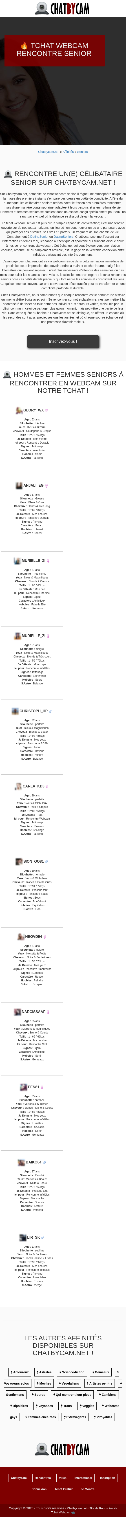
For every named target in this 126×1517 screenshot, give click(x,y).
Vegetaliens (70, 1383)
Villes (62, 1478)
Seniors (82, 152)
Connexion (38, 1489)
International (83, 1478)
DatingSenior (39, 236)
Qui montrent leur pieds (73, 1394)
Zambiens (109, 1394)
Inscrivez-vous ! (63, 341)
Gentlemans (15, 1394)
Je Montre (87, 1489)
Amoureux (21, 1372)
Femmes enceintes (42, 1417)
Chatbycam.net (48, 152)
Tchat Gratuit (64, 1489)
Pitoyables (104, 1417)
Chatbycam (19, 1478)
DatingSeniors (63, 236)
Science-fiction (73, 1372)
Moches (45, 1383)
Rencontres (43, 1478)
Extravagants (76, 1417)
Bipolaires (20, 1406)
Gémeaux (102, 1372)
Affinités (69, 152)
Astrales (45, 1372)
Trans (67, 1406)
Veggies (88, 1406)
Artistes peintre (101, 1383)
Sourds (39, 1394)
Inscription (107, 1478)
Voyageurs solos (16, 1383)
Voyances (45, 1406)
